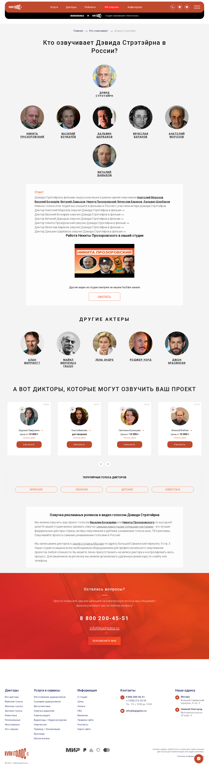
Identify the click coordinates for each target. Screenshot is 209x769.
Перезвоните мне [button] (104, 662)
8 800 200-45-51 (104, 630)
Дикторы (71, 7)
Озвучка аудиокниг (44, 710)
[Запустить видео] (104, 269)
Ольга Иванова (79, 443)
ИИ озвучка (112, 7)
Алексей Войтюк (180, 443)
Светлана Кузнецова (129, 443)
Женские (82, 500)
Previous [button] (101, 476)
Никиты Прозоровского (138, 532)
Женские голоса (14, 706)
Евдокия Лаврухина (29, 443)
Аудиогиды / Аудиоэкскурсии (50, 720)
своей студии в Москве (88, 553)
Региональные (12, 720)
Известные (172, 500)
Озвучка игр (40, 724)
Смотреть (104, 305)
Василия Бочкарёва (103, 532)
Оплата (81, 706)
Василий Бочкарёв (47, 209)
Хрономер (39, 733)
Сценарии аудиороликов (47, 701)
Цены (80, 701)
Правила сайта (85, 720)
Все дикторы (12, 697)
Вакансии (82, 715)
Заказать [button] (29, 457)
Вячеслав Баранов (129, 209)
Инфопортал (135, 7)
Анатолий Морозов (150, 205)
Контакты (82, 724)
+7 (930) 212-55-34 (136, 700)
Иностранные (12, 724)
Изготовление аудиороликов (50, 697)
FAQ (79, 710)
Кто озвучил (11, 729)
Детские (127, 500)
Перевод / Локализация (47, 729)
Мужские (36, 500)
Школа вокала (42, 738)
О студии (82, 697)
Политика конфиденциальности (188, 756)
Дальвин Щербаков (156, 209)
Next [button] (108, 476)
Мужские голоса (14, 701)
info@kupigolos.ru (104, 646)
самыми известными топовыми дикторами (124, 536)
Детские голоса (13, 710)
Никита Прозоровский (101, 209)
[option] (29, 441)
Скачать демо (29, 450)
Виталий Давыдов (72, 209)
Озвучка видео (42, 715)
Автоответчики (42, 706)
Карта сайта (84, 729)
